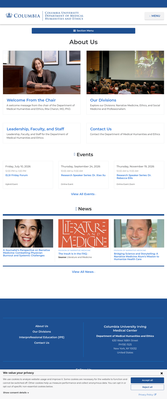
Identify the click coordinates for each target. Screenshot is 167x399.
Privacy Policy (147, 395)
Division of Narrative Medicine (73, 250)
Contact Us (125, 133)
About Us (42, 326)
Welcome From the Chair (41, 82)
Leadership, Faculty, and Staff (41, 133)
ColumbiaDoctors (136, 308)
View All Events (83, 194)
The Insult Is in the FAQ (72, 253)
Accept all (147, 380)
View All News (83, 271)
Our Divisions (125, 82)
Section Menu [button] (83, 30)
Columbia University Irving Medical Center (83, 3)
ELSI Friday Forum (16, 175)
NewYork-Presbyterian (83, 310)
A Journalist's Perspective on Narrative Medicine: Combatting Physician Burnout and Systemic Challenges (26, 253)
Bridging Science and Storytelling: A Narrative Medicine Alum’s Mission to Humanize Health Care (135, 256)
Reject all (147, 387)
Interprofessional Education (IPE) (42, 337)
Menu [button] (156, 15)
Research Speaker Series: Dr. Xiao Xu (82, 175)
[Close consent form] (161, 373)
